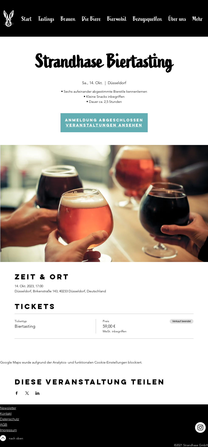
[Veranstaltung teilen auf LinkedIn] (37, 393)
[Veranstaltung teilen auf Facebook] (17, 393)
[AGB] (17, 424)
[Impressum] (9, 430)
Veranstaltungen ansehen (104, 125)
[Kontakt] (15, 413)
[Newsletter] (9, 408)
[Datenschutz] (15, 419)
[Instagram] (200, 427)
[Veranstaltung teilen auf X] (27, 393)
